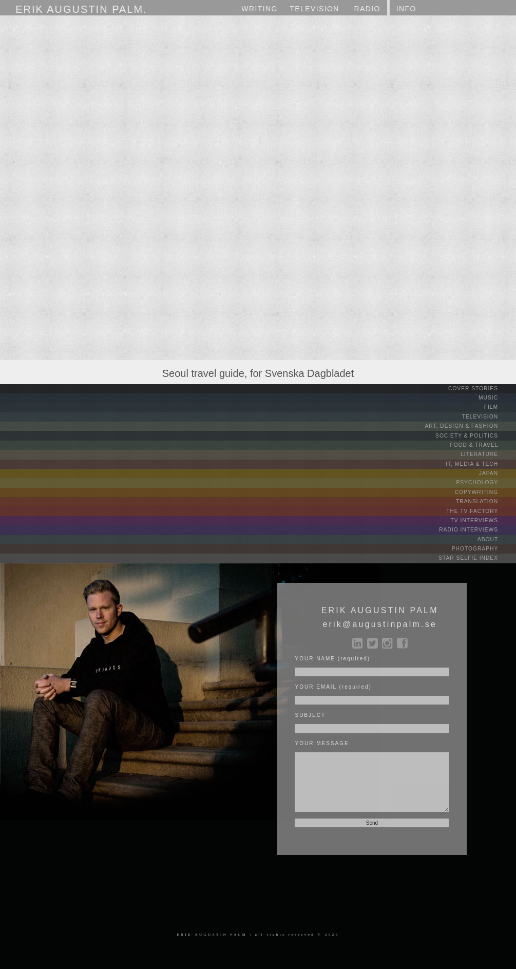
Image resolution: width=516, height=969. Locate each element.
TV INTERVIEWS (483, 518)
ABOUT (496, 536)
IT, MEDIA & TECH (480, 462)
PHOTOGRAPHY (483, 545)
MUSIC (496, 398)
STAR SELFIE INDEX (477, 555)
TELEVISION (488, 416)
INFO (406, 9)
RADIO (367, 9)
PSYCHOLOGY (485, 481)
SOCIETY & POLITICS (475, 435)
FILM (499, 407)
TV (314, 9)
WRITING (259, 9)
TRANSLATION (485, 499)
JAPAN (497, 471)
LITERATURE (488, 453)
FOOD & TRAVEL (482, 444)
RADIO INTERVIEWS (477, 527)
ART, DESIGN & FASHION (470, 425)
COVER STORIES (481, 388)
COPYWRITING (485, 490)
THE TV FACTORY (480, 508)
